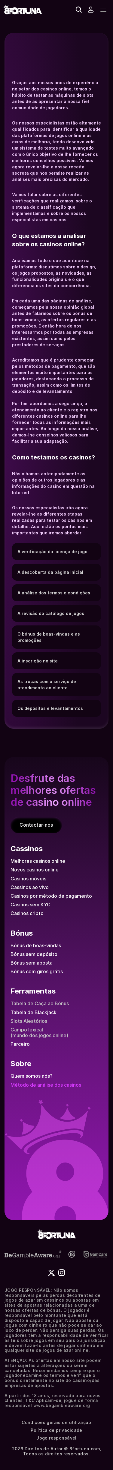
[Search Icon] (79, 10)
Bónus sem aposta (32, 963)
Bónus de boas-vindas (36, 945)
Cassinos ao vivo (30, 887)
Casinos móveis (28, 879)
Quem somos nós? (32, 1076)
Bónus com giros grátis (37, 971)
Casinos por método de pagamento (51, 896)
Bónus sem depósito (34, 954)
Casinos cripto (27, 913)
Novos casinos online (35, 870)
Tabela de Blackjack (33, 1012)
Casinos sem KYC (30, 905)
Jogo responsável (56, 1437)
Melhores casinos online (38, 861)
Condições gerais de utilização (56, 1422)
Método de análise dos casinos (46, 1085)
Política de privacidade (56, 1430)
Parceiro (20, 1044)
